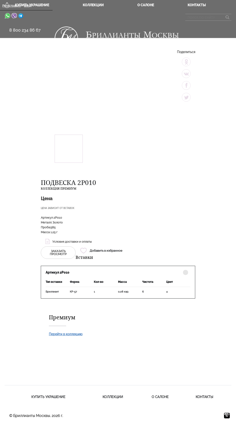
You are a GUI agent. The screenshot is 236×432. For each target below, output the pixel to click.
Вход (27, 5)
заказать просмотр (58, 252)
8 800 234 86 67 (25, 30)
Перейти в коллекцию (66, 334)
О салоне (145, 5)
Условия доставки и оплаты (72, 241)
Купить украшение (48, 397)
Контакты (197, 5)
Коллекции (93, 5)
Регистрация (11, 5)
